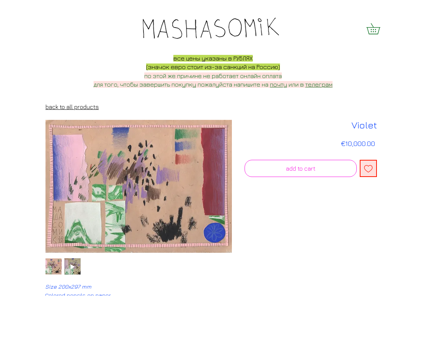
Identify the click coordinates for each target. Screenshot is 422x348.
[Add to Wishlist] (368, 168)
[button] (378, 28)
